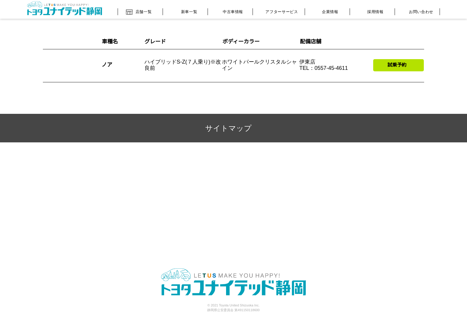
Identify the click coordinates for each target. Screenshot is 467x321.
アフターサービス (277, 11)
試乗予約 (397, 64)
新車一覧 (183, 10)
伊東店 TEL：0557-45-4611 (323, 65)
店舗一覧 (139, 10)
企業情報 (325, 11)
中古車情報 (228, 10)
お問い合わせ (415, 11)
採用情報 (371, 10)
